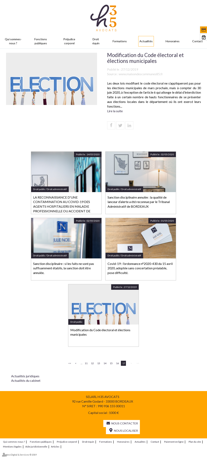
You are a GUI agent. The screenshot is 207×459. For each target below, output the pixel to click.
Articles (55, 446)
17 (123, 363)
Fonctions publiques (40, 41)
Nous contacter (124, 423)
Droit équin (95, 41)
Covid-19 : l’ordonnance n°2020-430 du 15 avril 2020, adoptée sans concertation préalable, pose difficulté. (140, 268)
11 (86, 363)
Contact (197, 41)
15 (111, 363)
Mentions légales (12, 446)
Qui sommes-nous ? (13, 41)
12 (92, 363)
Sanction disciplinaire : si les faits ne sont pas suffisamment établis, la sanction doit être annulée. (63, 268)
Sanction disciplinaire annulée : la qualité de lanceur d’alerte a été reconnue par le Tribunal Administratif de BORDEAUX (139, 201)
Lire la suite (115, 111)
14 (105, 363)
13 (98, 363)
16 (117, 363)
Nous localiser (126, 430)
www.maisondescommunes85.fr (141, 74)
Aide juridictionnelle (36, 446)
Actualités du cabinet (25, 380)
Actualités (146, 41)
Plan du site (195, 441)
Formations (120, 41)
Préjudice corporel (69, 41)
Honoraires (173, 41)
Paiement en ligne (174, 441)
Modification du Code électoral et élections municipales (100, 332)
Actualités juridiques (25, 376)
